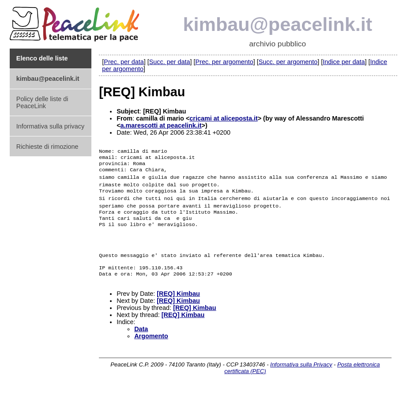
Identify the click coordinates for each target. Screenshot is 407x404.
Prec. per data (123, 61)
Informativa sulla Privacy (301, 378)
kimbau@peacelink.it (278, 24)
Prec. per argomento (224, 61)
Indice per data (344, 61)
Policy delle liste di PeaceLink (42, 102)
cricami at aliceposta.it (223, 118)
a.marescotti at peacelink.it (161, 125)
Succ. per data (169, 61)
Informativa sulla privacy (50, 126)
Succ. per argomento (288, 61)
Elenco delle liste (42, 58)
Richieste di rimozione (47, 146)
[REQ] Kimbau (178, 307)
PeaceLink (76, 21)
